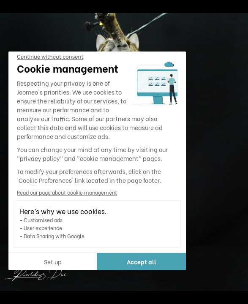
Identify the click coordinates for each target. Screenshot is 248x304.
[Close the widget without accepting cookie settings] (50, 57)
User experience (43, 227)
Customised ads (43, 219)
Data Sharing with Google (54, 235)
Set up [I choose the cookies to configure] (53, 261)
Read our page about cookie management (67, 192)
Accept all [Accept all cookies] (141, 261)
